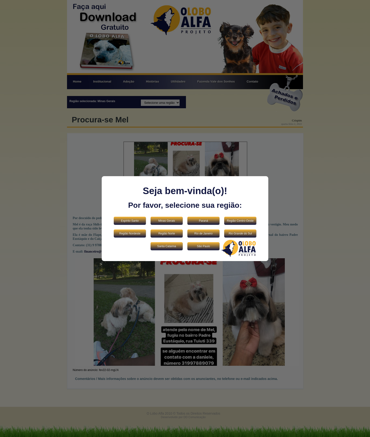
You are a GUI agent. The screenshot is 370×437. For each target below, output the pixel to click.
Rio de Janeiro (203, 233)
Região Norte (166, 233)
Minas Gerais (166, 220)
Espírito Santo (130, 220)
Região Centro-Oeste (240, 220)
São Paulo (203, 246)
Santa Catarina (166, 246)
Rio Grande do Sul (240, 233)
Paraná (203, 220)
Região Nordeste (129, 233)
